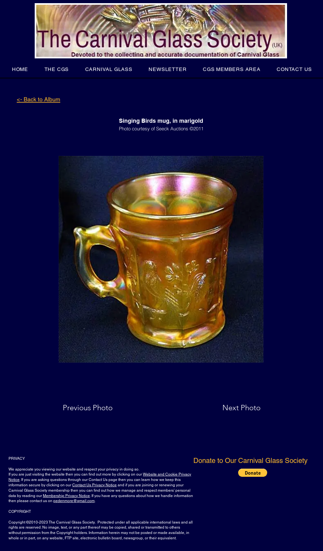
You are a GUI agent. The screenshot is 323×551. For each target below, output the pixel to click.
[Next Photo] (229, 407)
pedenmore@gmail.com (74, 501)
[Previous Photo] (97, 407)
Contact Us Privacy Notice (94, 485)
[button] (57, 69)
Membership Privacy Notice (66, 496)
